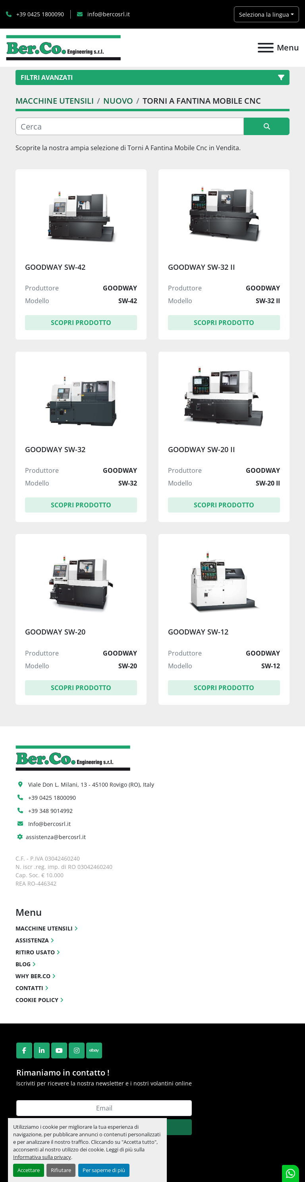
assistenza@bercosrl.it (56, 837)
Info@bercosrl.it (49, 824)
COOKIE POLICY (36, 1000)
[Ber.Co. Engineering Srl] (72, 757)
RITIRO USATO (35, 952)
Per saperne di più (104, 1170)
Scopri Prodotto (81, 322)
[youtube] (59, 1050)
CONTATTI (29, 988)
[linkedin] (42, 1050)
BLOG (23, 964)
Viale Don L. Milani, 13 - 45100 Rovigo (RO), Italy (91, 784)
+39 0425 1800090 (39, 14)
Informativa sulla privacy (42, 1157)
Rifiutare (61, 1170)
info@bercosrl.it (108, 14)
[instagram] (77, 1050)
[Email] (104, 1108)
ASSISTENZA (32, 940)
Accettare (28, 1170)
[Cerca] (129, 126)
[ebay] (94, 1050)
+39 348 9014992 (50, 810)
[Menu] (266, 47)
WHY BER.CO (32, 976)
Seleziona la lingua (264, 14)
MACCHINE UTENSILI (44, 928)
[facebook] (24, 1050)
